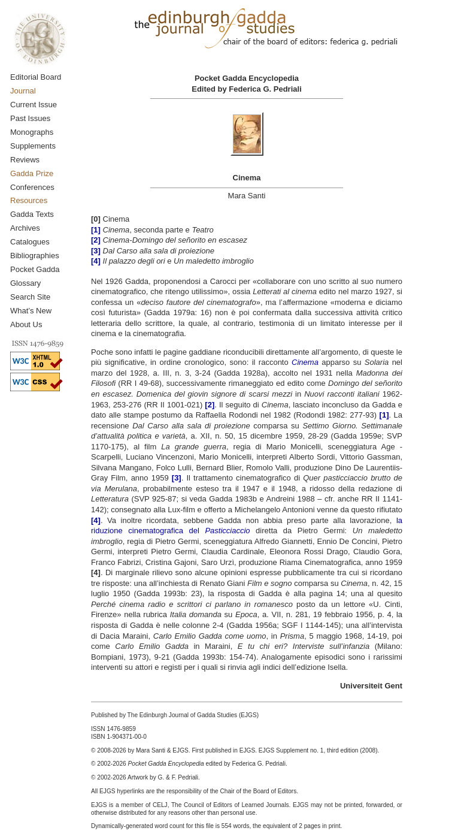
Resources (28, 200)
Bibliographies (34, 255)
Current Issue (33, 104)
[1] (384, 414)
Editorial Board (35, 76)
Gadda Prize (31, 173)
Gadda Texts (32, 214)
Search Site (30, 296)
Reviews (25, 159)
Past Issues (30, 118)
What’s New (30, 310)
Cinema (305, 362)
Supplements (33, 145)
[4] (96, 520)
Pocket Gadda (34, 269)
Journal (23, 90)
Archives (25, 227)
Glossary (25, 283)
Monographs (31, 132)
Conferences (32, 187)
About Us (26, 324)
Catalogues (30, 241)
